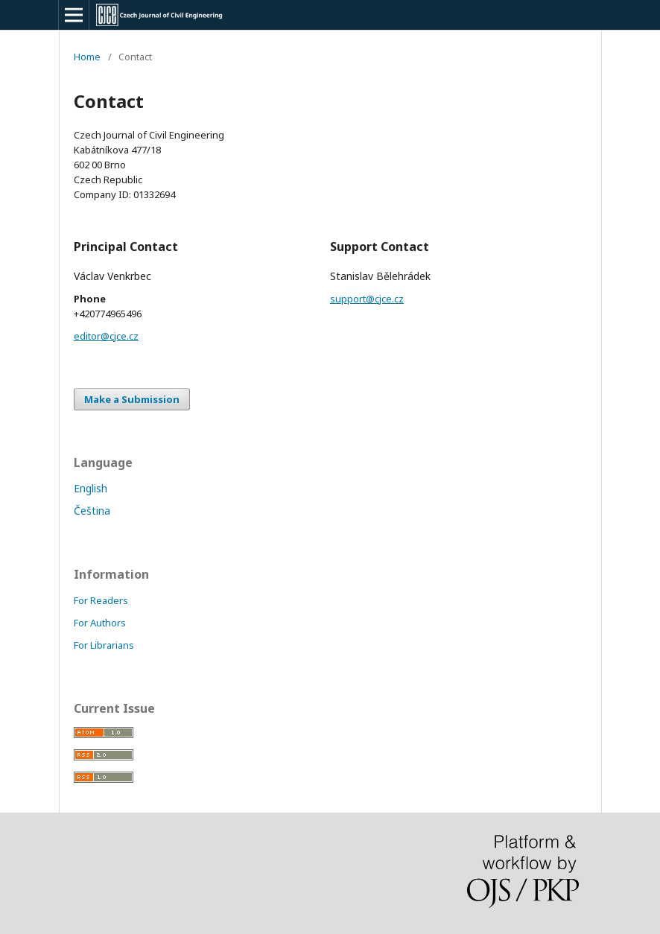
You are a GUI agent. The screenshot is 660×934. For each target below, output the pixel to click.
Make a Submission (132, 399)
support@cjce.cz (367, 298)
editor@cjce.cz (106, 336)
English (90, 488)
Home (87, 56)
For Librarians (104, 645)
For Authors (100, 622)
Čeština (92, 510)
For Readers (101, 600)
